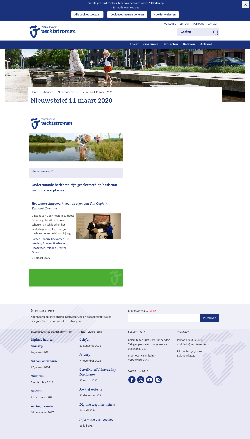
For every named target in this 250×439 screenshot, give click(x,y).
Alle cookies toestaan (87, 14)
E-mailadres (142, 311)
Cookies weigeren (165, 14)
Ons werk (150, 44)
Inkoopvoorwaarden (45, 361)
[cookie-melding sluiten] (245, 4)
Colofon (84, 340)
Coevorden (57, 239)
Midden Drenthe (56, 248)
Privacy (84, 355)
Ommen (36, 252)
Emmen (47, 243)
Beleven (189, 44)
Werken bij (170, 23)
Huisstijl (37, 346)
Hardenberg (60, 243)
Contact (212, 23)
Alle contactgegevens (189, 351)
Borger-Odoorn (41, 239)
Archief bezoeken (43, 406)
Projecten (170, 44)
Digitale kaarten (42, 340)
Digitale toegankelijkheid (97, 404)
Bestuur (184, 23)
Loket (134, 44)
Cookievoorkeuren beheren (127, 14)
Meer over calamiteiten (142, 355)
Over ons (198, 23)
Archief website (90, 389)
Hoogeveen (38, 248)
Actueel (206, 44)
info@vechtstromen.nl (196, 344)
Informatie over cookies (125, 7)
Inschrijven (209, 318)
